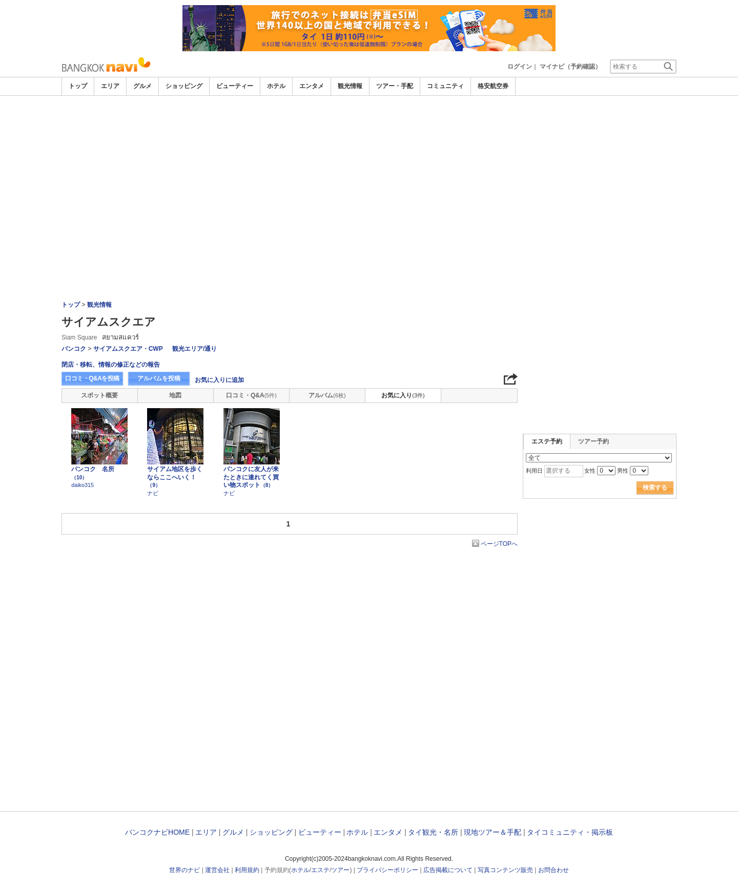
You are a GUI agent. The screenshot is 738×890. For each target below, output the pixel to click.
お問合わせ (553, 870)
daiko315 (82, 485)
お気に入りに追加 (219, 380)
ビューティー (234, 86)
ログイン (519, 66)
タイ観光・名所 (433, 832)
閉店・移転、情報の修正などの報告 (110, 364)
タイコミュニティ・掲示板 (570, 832)
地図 (175, 395)
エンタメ (311, 86)
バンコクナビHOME (157, 832)
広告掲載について (448, 870)
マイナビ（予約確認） (570, 66)
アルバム (327, 395)
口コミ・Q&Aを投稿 (92, 378)
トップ (78, 86)
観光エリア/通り (194, 348)
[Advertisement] (369, 124)
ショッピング (184, 86)
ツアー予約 (593, 441)
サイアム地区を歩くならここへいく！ (174, 476)
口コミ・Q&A (251, 395)
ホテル (276, 86)
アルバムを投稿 (158, 378)
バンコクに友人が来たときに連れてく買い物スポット (251, 477)
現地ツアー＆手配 (492, 832)
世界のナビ (184, 870)
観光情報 (350, 86)
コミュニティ (445, 86)
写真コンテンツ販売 (505, 870)
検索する (655, 487)
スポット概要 (99, 395)
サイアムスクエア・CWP (128, 348)
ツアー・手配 (394, 86)
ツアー (340, 870)
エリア (110, 86)
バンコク (73, 348)
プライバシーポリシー (387, 870)
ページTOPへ (499, 543)
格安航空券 (493, 86)
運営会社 (217, 870)
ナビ (152, 493)
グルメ (142, 86)
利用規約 (247, 870)
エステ (320, 870)
